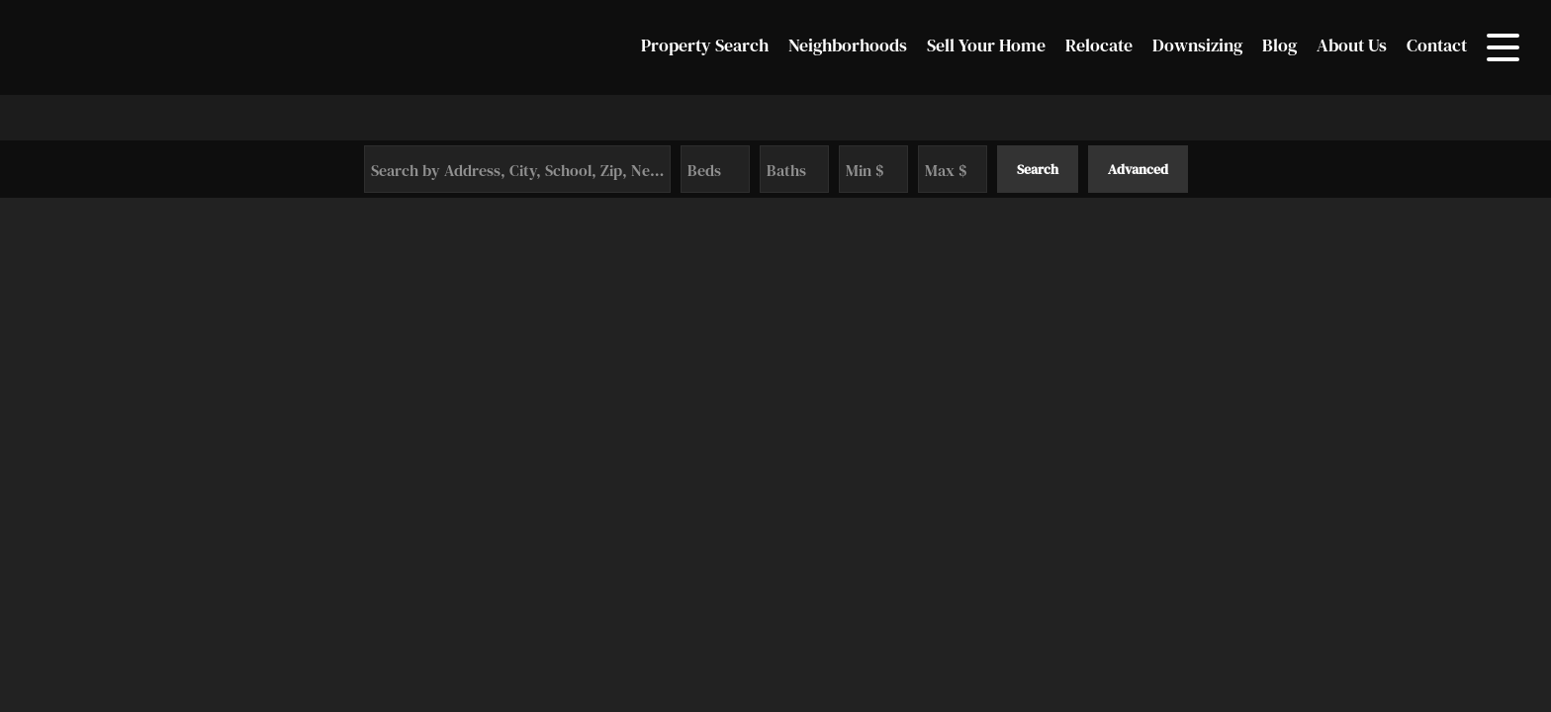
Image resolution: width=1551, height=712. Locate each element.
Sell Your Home (986, 45)
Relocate (1099, 45)
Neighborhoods (847, 45)
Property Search (705, 45)
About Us (1352, 45)
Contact (1437, 45)
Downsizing (1197, 45)
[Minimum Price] (873, 169)
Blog (1279, 45)
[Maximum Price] (952, 169)
